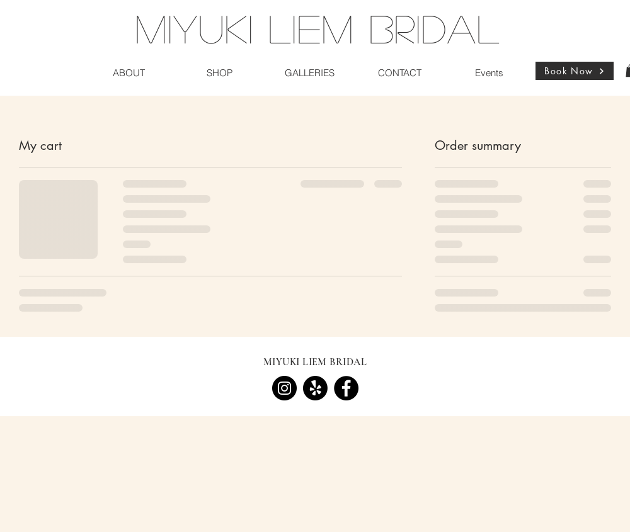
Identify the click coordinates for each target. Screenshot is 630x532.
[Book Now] (575, 71)
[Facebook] (346, 388)
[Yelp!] (315, 388)
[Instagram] (284, 388)
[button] (129, 73)
